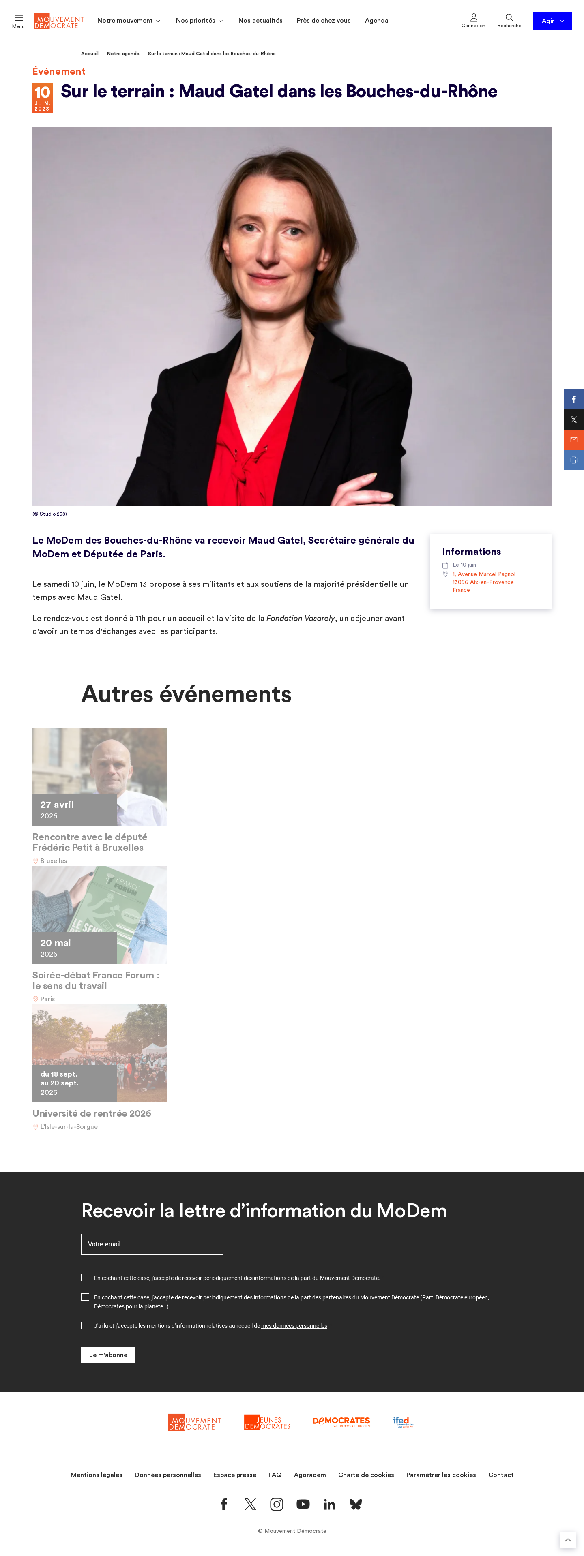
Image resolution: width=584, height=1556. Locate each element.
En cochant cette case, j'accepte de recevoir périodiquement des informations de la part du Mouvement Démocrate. (237, 1278)
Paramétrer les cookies (441, 1475)
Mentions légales (96, 1475)
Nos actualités (260, 20)
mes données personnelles (294, 1326)
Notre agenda (123, 53)
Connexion (473, 20)
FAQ (275, 1475)
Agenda (377, 20)
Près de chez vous (324, 20)
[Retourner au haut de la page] (568, 1540)
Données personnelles (168, 1475)
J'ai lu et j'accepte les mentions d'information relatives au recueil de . (211, 1326)
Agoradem (310, 1475)
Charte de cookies (366, 1475)
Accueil (90, 53)
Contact (501, 1475)
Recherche (509, 20)
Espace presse (234, 1475)
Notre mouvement (129, 21)
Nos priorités (200, 21)
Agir (554, 21)
